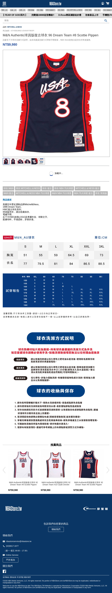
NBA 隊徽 (31, 10)
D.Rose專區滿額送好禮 (69, 15)
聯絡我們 (56, 529)
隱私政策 (13, 577)
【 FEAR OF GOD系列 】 (14, 15)
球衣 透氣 (40, 10)
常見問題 (20, 577)
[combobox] (56, 20)
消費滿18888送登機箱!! (42, 15)
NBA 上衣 (4, 10)
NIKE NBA (88, 10)
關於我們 (27, 577)
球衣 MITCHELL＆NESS (74, 10)
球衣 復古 (97, 10)
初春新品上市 (91, 15)
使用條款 (6, 577)
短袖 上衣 (13, 10)
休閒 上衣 (22, 10)
